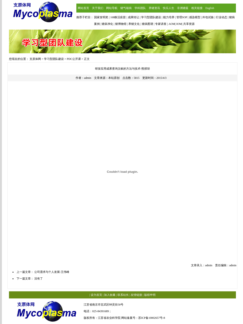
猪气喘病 (126, 8)
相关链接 (197, 8)
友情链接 (136, 295)
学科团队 (140, 8)
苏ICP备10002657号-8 (151, 318)
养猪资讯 (154, 8)
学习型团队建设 (54, 59)
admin (87, 78)
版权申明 (150, 295)
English (209, 8)
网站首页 (83, 8)
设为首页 (96, 295)
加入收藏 (109, 295)
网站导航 (111, 8)
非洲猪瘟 (182, 8)
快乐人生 (168, 8)
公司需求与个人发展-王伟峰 (51, 272)
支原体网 (35, 59)
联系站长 (123, 295)
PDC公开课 (74, 59)
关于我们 (97, 8)
